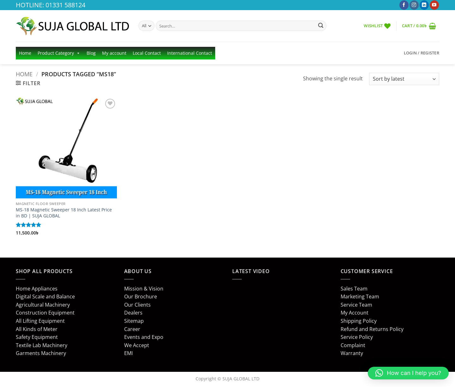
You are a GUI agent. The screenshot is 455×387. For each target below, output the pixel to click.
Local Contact (147, 53)
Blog (91, 53)
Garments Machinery (41, 353)
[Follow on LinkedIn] (424, 5)
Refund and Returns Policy (372, 329)
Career (132, 329)
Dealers (133, 312)
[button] (419, 26)
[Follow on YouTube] (434, 5)
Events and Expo (143, 337)
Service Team (356, 304)
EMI (128, 353)
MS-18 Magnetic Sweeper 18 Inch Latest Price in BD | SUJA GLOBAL (64, 213)
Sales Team (354, 288)
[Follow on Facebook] (404, 5)
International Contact (189, 53)
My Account (354, 312)
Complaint (353, 345)
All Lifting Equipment (40, 320)
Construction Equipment (45, 312)
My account (114, 53)
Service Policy (357, 337)
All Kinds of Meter (37, 329)
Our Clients (137, 304)
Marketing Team (360, 296)
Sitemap (134, 320)
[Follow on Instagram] (414, 5)
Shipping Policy (359, 320)
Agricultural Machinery (43, 304)
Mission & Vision (143, 288)
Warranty (352, 353)
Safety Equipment (37, 337)
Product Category (59, 53)
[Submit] (320, 26)
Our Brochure (140, 296)
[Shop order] (404, 79)
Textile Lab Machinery (41, 345)
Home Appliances (37, 288)
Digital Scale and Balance (45, 296)
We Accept (136, 345)
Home (25, 53)
